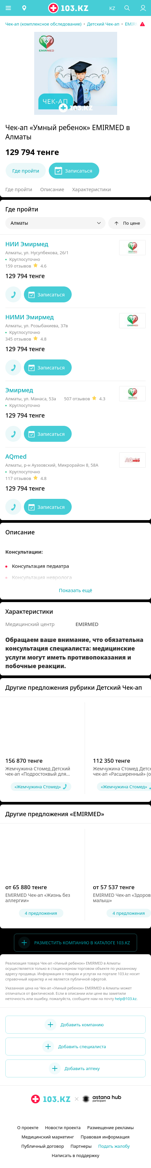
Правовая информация (105, 1137)
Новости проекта (63, 1127)
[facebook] (76, 1114)
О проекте (27, 1127)
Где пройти (18, 189)
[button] (8, 8)
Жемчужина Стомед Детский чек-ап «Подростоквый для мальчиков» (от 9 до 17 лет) (37, 773)
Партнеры (81, 1146)
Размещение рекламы (110, 1127)
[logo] (68, 8)
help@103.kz (125, 998)
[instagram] (65, 1114)
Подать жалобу (114, 1146)
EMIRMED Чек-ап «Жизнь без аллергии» (37, 897)
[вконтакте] (87, 1114)
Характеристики (91, 189)
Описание (52, 189)
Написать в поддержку (75, 1155)
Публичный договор (42, 1146)
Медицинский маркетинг (48, 1137)
